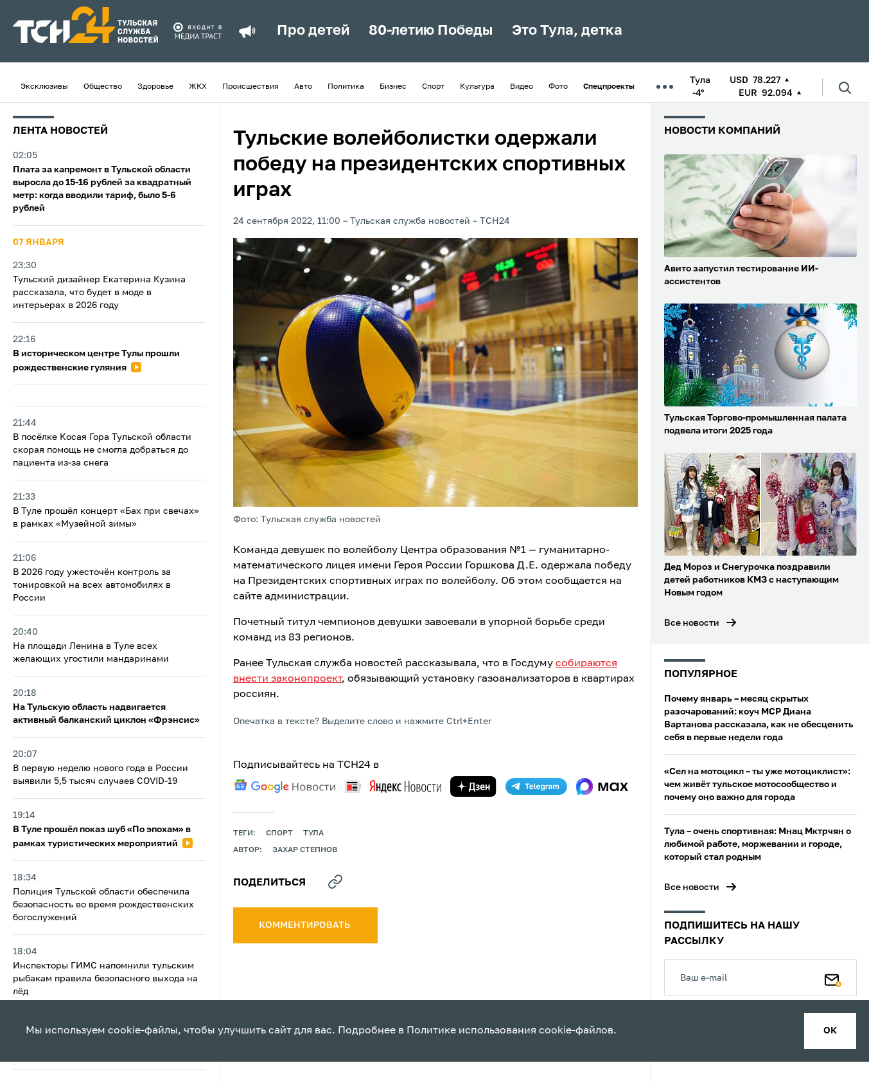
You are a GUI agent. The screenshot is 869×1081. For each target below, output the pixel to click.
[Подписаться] (833, 977)
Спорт (433, 87)
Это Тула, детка (567, 31)
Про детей (313, 31)
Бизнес (393, 87)
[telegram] (536, 786)
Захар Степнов (304, 850)
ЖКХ (198, 87)
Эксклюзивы (44, 87)
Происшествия (250, 87)
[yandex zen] (473, 786)
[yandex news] (393, 786)
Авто (303, 87)
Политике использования (471, 1031)
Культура (477, 87)
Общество (102, 87)
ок (830, 1030)
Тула (313, 833)
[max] (602, 786)
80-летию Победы (431, 31)
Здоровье (155, 87)
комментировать (305, 925)
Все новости (691, 623)
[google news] (284, 786)
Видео (521, 87)
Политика (346, 87)
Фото (558, 87)
